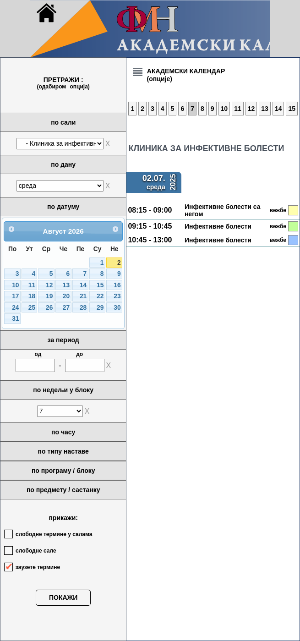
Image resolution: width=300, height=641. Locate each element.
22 (100, 296)
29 (100, 307)
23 (117, 296)
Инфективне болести (218, 226)
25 (31, 307)
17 (15, 296)
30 (117, 307)
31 (15, 318)
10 (15, 285)
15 (100, 285)
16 (117, 285)
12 (49, 285)
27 (66, 307)
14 (83, 285)
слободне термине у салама (54, 534)
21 (83, 296)
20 (66, 296)
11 (31, 285)
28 (83, 307)
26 (49, 307)
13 (66, 285)
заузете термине (38, 567)
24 (15, 307)
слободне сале (36, 551)
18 (31, 296)
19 (49, 296)
